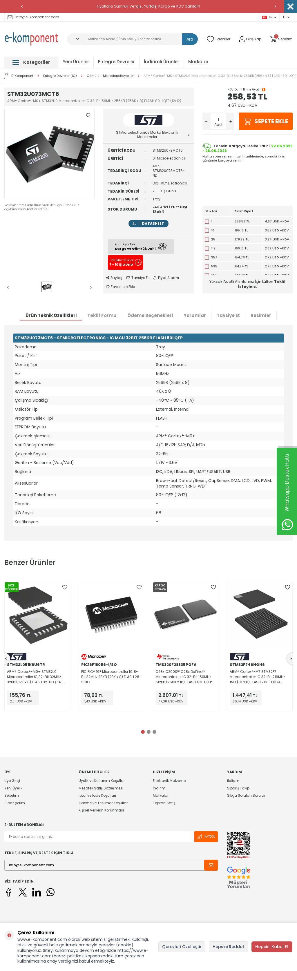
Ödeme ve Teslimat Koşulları (103, 802)
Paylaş (114, 278)
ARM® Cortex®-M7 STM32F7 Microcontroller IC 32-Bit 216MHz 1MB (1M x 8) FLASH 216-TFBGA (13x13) (257, 677)
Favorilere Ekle (120, 287)
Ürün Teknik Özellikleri (51, 315)
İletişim (233, 780)
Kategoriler (31, 62)
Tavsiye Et (137, 278)
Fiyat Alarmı (166, 278)
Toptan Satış (164, 802)
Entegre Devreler (116, 62)
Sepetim (11, 795)
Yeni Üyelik (13, 788)
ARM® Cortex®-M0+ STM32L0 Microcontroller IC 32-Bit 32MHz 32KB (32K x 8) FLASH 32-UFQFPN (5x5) (34, 677)
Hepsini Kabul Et (272, 947)
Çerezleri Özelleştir (182, 947)
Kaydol (206, 836)
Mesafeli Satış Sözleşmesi (101, 788)
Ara (189, 39)
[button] (22, 6)
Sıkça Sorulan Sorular (246, 795)
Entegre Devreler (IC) (60, 76)
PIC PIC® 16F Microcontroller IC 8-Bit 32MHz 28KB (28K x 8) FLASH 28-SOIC (111, 676)
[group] (49, 154)
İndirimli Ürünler (161, 62)
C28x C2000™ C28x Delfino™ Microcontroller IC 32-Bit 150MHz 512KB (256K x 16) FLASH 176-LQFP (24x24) (183, 677)
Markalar (198, 62)
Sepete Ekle (265, 121)
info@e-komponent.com (33, 17)
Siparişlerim (14, 802)
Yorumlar (195, 315)
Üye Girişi (12, 780)
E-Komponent (18, 76)
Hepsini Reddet (228, 947)
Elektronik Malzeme (169, 780)
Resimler (261, 315)
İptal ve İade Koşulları (97, 795)
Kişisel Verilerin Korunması (101, 810)
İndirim (159, 788)
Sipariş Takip (238, 788)
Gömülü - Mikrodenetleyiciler (110, 76)
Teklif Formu (102, 315)
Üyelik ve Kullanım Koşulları (102, 780)
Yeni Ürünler (76, 62)
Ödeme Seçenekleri (150, 315)
